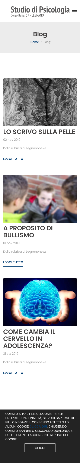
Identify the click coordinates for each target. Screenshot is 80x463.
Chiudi (40, 448)
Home (34, 42)
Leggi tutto (13, 159)
